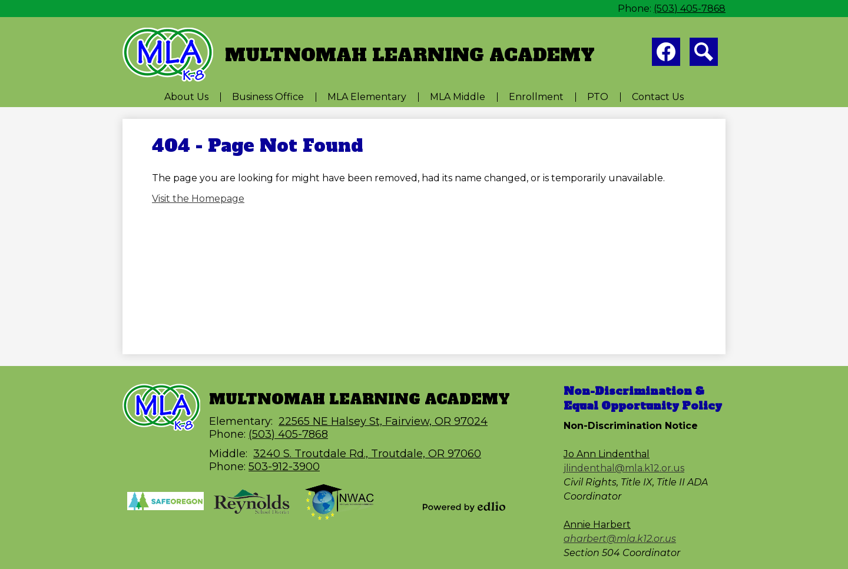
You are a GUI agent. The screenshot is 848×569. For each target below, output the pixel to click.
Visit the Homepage (198, 198)
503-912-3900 (284, 466)
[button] (186, 96)
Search (704, 54)
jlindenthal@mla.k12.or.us (624, 468)
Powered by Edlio (464, 507)
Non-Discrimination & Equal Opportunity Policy (643, 398)
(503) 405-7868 (690, 8)
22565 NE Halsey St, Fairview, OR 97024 (383, 421)
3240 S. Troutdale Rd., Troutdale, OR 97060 (367, 453)
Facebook (666, 54)
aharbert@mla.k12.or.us (620, 538)
